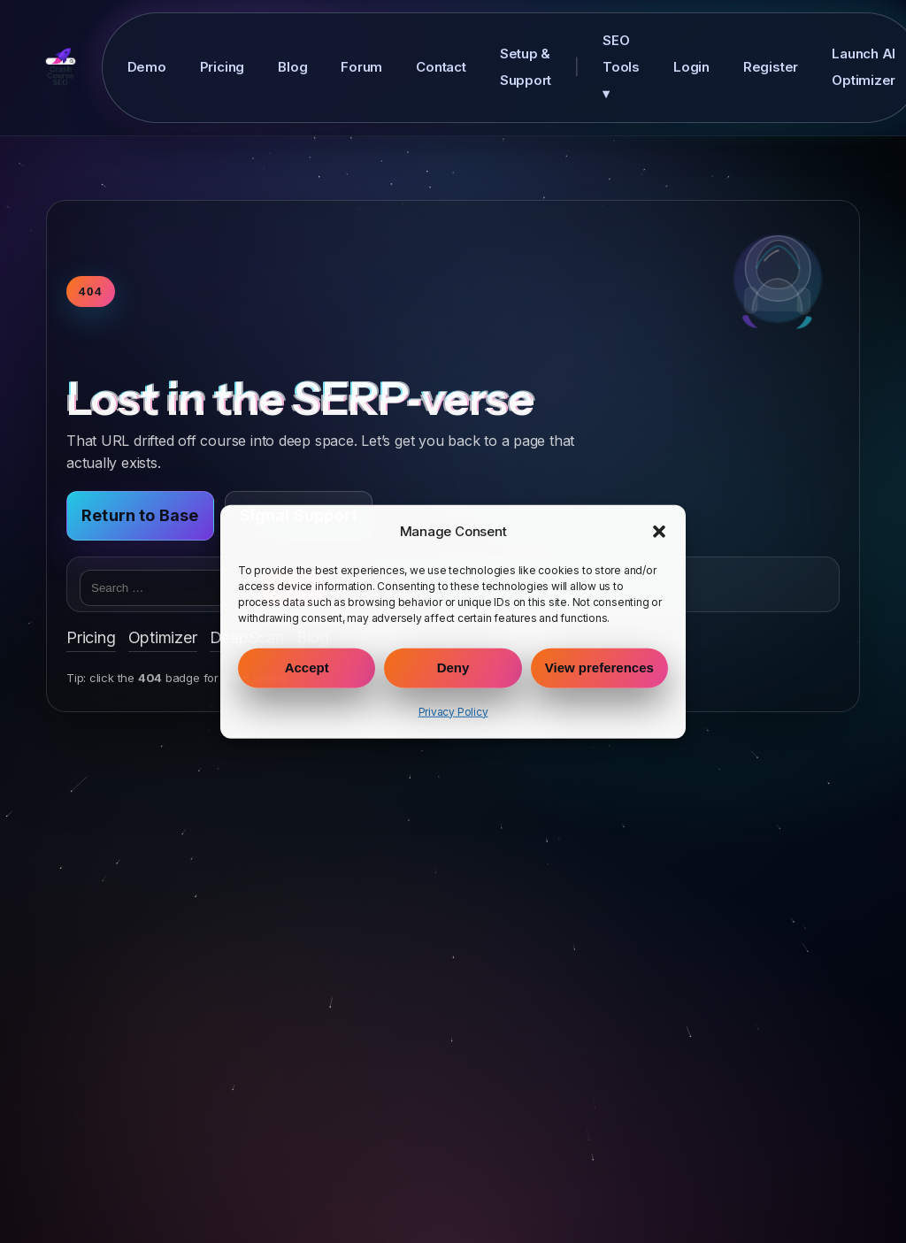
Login (691, 66)
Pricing (222, 66)
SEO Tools (621, 67)
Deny (453, 667)
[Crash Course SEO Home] (60, 67)
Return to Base (140, 515)
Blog (292, 66)
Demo (146, 66)
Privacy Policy (453, 711)
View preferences (599, 667)
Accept (307, 667)
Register (770, 66)
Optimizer (162, 637)
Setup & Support (526, 66)
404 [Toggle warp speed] (91, 291)
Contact (441, 66)
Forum (361, 66)
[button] (659, 531)
